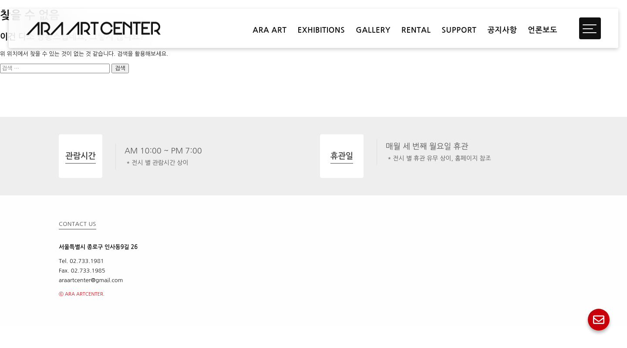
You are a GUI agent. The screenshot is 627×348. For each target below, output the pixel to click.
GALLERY (373, 30)
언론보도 (542, 30)
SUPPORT (459, 30)
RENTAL (416, 30)
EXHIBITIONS (321, 30)
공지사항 (502, 30)
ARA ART (270, 30)
